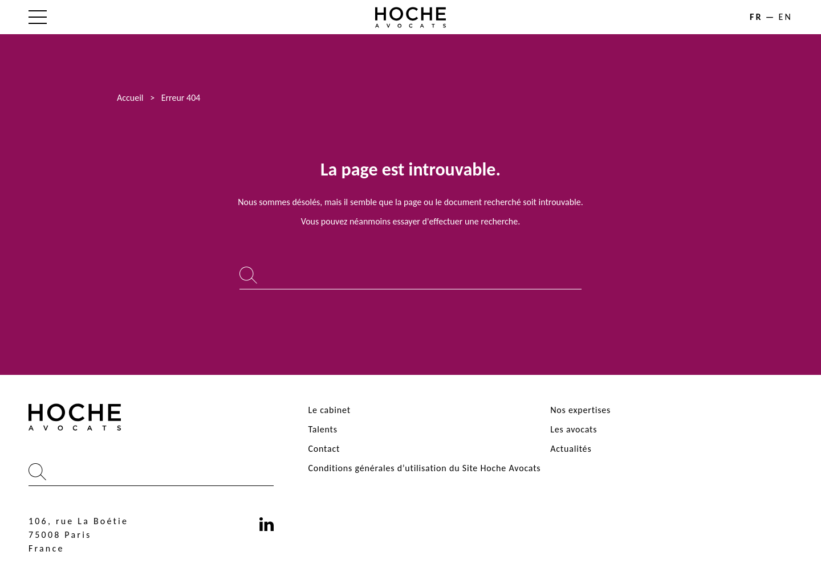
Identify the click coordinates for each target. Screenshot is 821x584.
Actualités (570, 448)
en (785, 16)
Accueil (130, 97)
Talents (322, 429)
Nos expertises (580, 410)
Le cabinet (329, 410)
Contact (324, 448)
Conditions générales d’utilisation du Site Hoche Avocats (424, 468)
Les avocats (573, 429)
